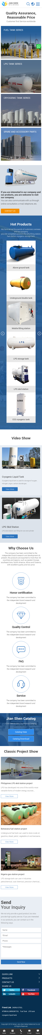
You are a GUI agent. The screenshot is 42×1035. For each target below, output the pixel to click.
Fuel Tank (23, 1011)
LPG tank (31, 1011)
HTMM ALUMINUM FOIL (10, 1011)
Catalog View (21, 732)
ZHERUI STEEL (17, 1007)
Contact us (10, 211)
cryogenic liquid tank (9, 1015)
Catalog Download (21, 739)
